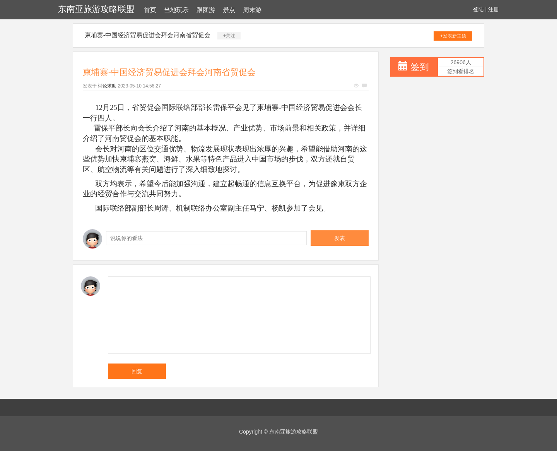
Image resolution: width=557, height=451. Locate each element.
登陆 (478, 9)
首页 (150, 10)
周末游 (252, 10)
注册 (493, 9)
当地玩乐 (176, 10)
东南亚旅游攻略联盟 (96, 9)
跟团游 (205, 10)
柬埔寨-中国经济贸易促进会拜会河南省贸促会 (147, 35)
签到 (419, 67)
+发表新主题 (453, 36)
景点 (229, 10)
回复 (137, 371)
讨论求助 (107, 86)
